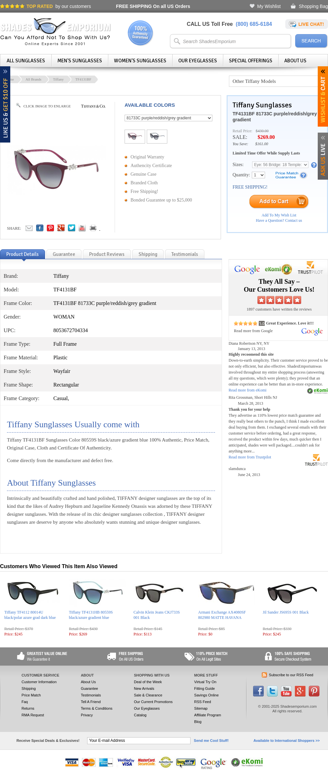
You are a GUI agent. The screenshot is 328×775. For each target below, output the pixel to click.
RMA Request (33, 715)
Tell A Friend (91, 702)
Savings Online (206, 695)
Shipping (29, 688)
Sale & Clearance (148, 695)
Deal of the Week (148, 682)
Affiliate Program (207, 715)
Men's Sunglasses (79, 61)
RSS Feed (202, 702)
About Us (295, 61)
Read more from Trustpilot (250, 457)
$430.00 (262, 131)
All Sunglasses (26, 61)
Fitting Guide (204, 688)
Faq (25, 702)
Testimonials (91, 695)
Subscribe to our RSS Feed (291, 675)
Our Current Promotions (153, 702)
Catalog (140, 715)
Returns (28, 708)
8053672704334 (70, 330)
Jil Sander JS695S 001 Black (286, 612)
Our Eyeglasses (197, 61)
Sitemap (200, 708)
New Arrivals (144, 688)
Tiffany (58, 79)
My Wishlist (269, 6)
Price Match (31, 695)
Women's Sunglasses (140, 61)
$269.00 (266, 137)
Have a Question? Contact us (279, 220)
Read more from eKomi (247, 390)
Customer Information (39, 682)
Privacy (87, 715)
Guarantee (89, 688)
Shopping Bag (313, 6)
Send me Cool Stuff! (211, 741)
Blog (197, 722)
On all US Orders (153, 6)
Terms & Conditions (96, 708)
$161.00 (261, 144)
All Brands (33, 79)
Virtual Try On (205, 682)
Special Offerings (250, 61)
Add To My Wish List (279, 215)
